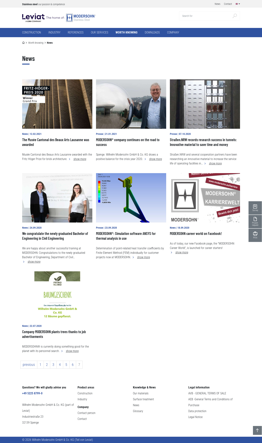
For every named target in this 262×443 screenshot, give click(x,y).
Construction (85, 393)
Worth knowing (35, 42)
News (136, 405)
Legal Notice (195, 417)
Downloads (152, 32)
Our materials (140, 393)
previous (29, 364)
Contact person (86, 413)
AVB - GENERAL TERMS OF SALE (207, 393)
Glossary (138, 411)
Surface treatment (143, 399)
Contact (82, 419)
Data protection (197, 411)
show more (79, 159)
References (75, 32)
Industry (82, 399)
